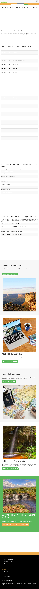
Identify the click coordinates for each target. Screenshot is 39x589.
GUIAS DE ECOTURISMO (9, 381)
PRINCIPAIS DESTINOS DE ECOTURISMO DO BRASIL (15, 524)
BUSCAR (25, 4)
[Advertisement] (19, 19)
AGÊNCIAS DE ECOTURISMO (10, 361)
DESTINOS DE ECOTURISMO (10, 274)
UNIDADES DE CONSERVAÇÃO (10, 468)
